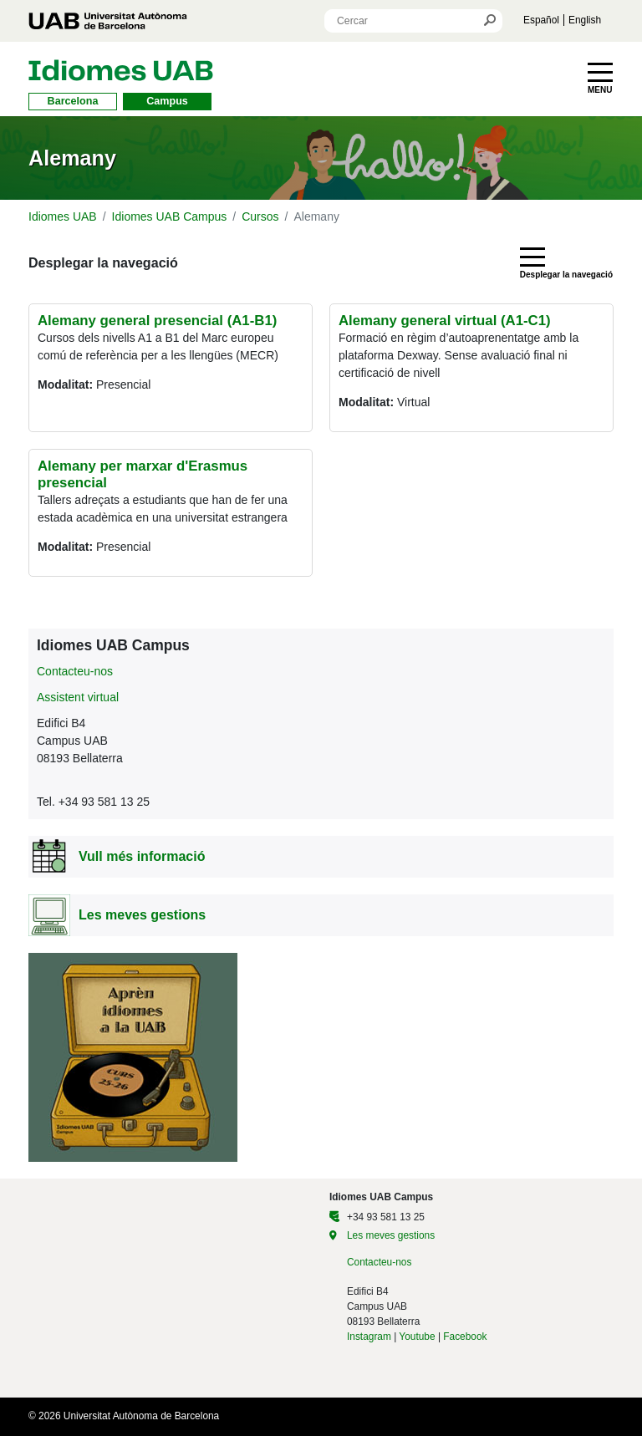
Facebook (465, 1336)
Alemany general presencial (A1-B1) (157, 320)
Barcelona (73, 101)
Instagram (369, 1336)
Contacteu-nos (75, 671)
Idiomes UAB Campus (169, 216)
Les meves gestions (391, 1235)
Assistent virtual (78, 697)
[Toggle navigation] (600, 78)
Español (541, 20)
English (584, 20)
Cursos (260, 216)
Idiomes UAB (62, 216)
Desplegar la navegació (103, 262)
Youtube (417, 1336)
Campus (167, 101)
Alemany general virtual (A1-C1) (445, 320)
